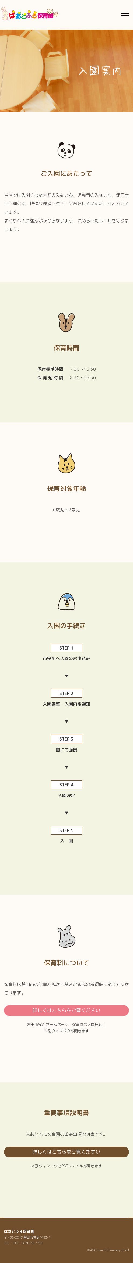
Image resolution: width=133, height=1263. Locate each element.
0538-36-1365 (32, 1243)
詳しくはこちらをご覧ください (66, 1010)
